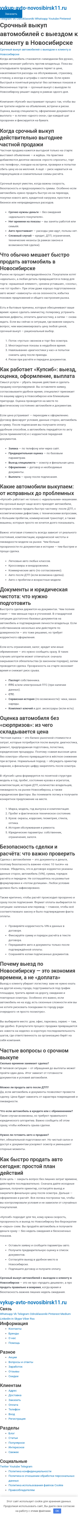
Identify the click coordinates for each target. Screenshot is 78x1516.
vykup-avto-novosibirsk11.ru (33, 8)
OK (57, 1510)
